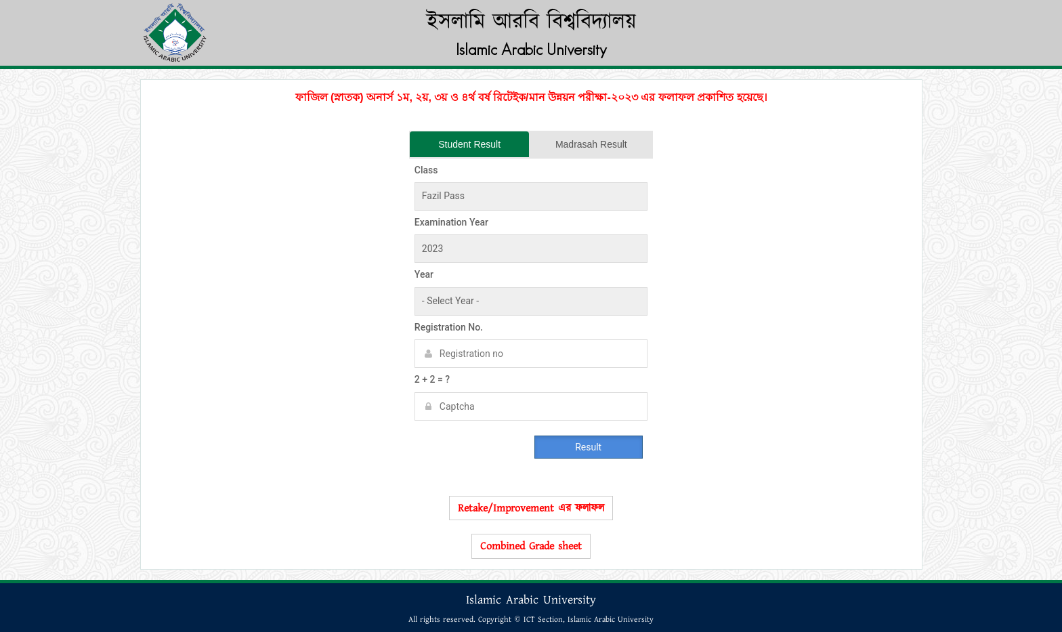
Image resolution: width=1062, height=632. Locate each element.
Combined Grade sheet (531, 546)
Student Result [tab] (469, 144)
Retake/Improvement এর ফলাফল (531, 508)
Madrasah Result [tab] (591, 144)
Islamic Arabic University (531, 49)
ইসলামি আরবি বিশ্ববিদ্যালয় (531, 22)
